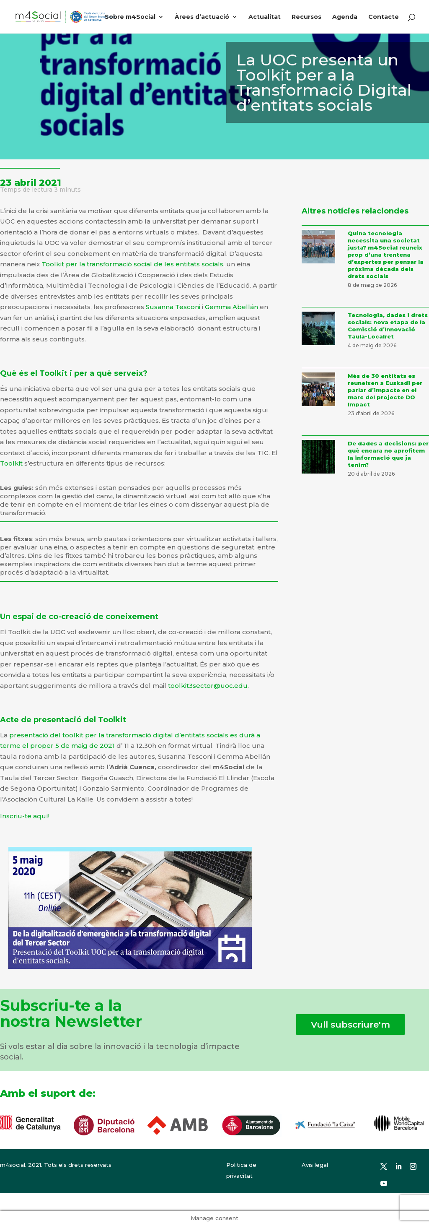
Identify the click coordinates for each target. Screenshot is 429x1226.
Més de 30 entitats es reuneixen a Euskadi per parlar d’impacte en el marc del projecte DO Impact (385, 390)
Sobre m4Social (130, 17)
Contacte (383, 17)
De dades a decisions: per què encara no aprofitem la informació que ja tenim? (388, 454)
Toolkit (12, 463)
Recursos (306, 17)
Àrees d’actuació (202, 17)
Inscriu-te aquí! (24, 816)
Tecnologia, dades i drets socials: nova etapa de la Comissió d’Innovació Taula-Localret (388, 326)
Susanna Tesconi (173, 307)
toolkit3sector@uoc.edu (208, 686)
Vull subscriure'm (350, 1024)
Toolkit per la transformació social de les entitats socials (132, 264)
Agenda (344, 17)
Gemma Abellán (231, 307)
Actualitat (264, 17)
